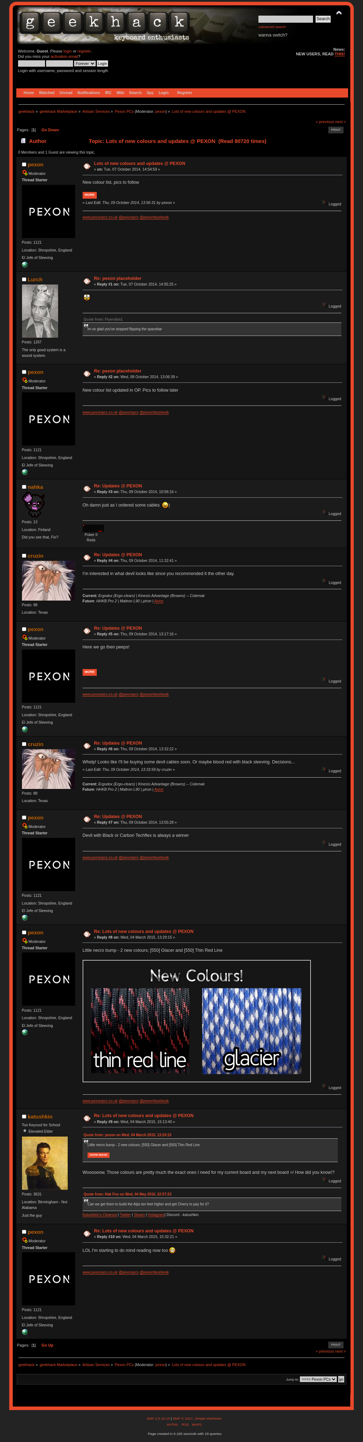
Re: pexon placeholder (117, 278)
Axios (158, 601)
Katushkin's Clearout (100, 1214)
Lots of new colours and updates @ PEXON (139, 163)
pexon (160, 111)
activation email (64, 56)
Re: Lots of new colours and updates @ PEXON (144, 931)
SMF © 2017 (182, 1418)
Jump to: (292, 1379)
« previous (325, 122)
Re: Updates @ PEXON (118, 486)
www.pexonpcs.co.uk (100, 217)
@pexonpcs (129, 217)
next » (340, 122)
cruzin (35, 556)
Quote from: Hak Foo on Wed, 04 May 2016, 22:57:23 (128, 1194)
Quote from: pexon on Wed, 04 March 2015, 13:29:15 (128, 1135)
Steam (139, 1214)
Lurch (35, 279)
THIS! (340, 54)
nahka (35, 487)
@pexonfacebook (154, 217)
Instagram (156, 1214)
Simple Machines (208, 1418)
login (67, 51)
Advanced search (272, 27)
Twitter (125, 1214)
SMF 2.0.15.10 (159, 1418)
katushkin (40, 1117)
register (84, 51)
